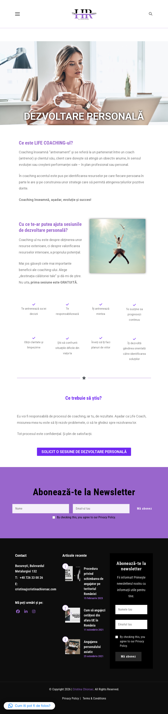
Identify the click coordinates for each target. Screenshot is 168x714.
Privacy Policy (70, 698)
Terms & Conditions (94, 698)
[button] (29, 706)
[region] (84, 83)
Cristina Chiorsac (83, 689)
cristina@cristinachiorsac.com (35, 589)
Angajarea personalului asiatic (92, 647)
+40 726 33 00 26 (31, 578)
